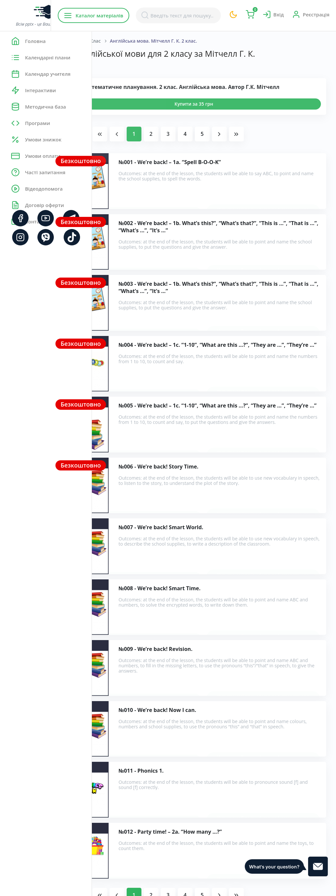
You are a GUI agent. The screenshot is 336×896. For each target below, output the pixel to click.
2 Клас (185, 41)
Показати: (114, 75)
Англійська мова (149, 41)
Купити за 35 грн (239, 121)
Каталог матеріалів (134, 15)
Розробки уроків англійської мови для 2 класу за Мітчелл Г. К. (190, 767)
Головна (111, 41)
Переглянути (130, 121)
